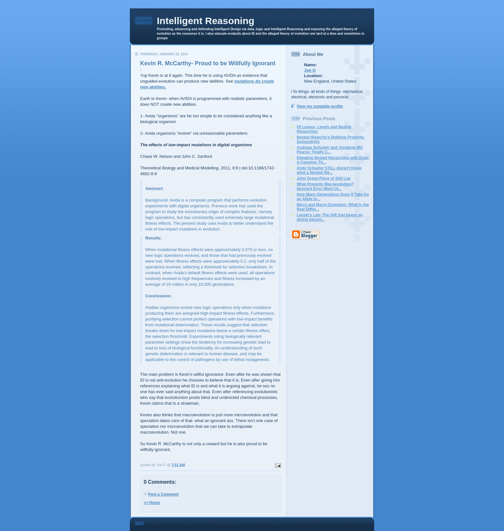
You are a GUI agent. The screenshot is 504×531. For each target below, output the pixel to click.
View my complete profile (320, 106)
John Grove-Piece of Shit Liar (324, 178)
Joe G (310, 70)
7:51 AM (178, 465)
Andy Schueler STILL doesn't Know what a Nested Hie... (329, 170)
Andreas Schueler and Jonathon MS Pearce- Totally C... (330, 149)
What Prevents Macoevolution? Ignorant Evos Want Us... (325, 186)
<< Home (152, 502)
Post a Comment (163, 494)
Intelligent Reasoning (205, 20)
